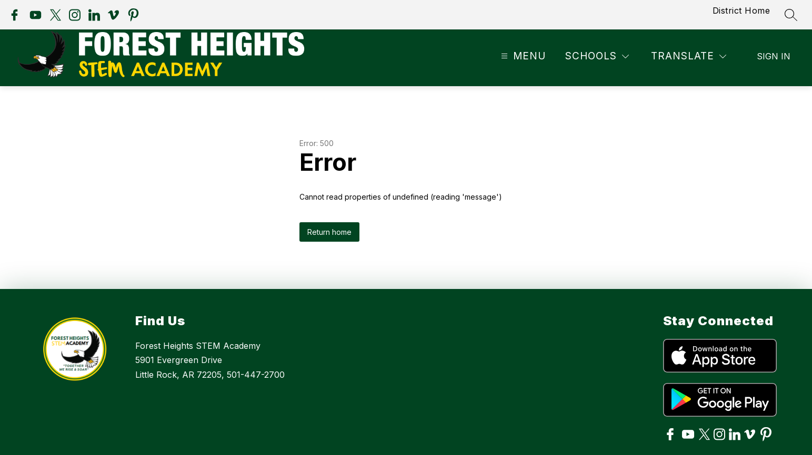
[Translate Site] (688, 56)
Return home (329, 232)
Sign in (773, 56)
